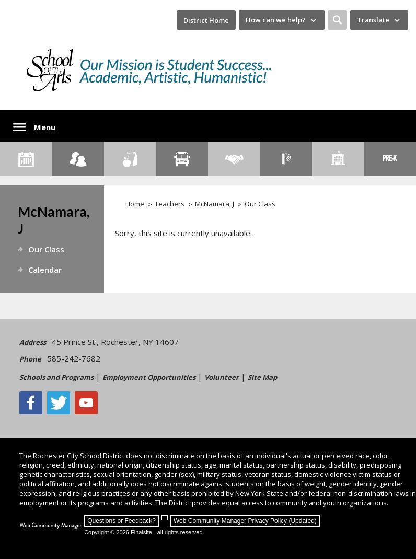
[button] (337, 20)
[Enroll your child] (78, 159)
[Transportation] (182, 159)
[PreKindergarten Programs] (390, 159)
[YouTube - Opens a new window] (86, 402)
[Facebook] (30, 402)
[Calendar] (26, 159)
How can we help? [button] (276, 20)
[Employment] (234, 159)
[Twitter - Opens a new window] (58, 402)
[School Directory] (338, 159)
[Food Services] (130, 159)
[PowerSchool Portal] (286, 159)
